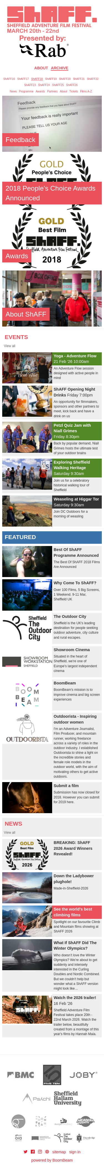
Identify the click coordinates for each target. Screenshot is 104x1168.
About (41, 68)
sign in (74, 1152)
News (13, 91)
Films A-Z (86, 91)
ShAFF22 (92, 78)
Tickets (73, 91)
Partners (52, 91)
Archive (59, 68)
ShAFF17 (23, 78)
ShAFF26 (72, 85)
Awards (40, 91)
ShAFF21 (79, 78)
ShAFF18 (37, 78)
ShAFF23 (30, 85)
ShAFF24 (44, 85)
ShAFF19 (51, 78)
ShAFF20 (65, 78)
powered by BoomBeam (52, 1160)
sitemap (59, 1152)
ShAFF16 (9, 78)
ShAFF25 (58, 85)
